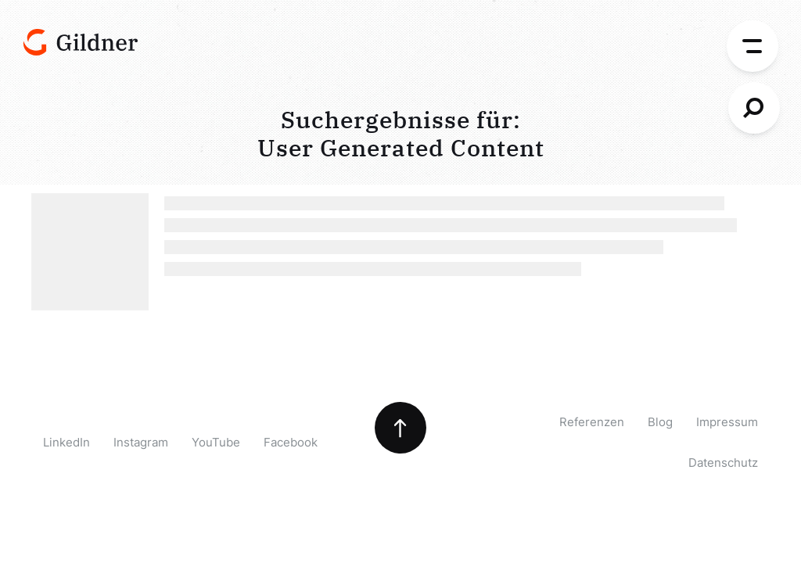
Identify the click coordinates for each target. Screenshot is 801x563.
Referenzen (591, 421)
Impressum (727, 421)
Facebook (291, 442)
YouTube (216, 442)
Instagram (140, 442)
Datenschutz (723, 462)
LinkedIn (66, 442)
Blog (660, 421)
